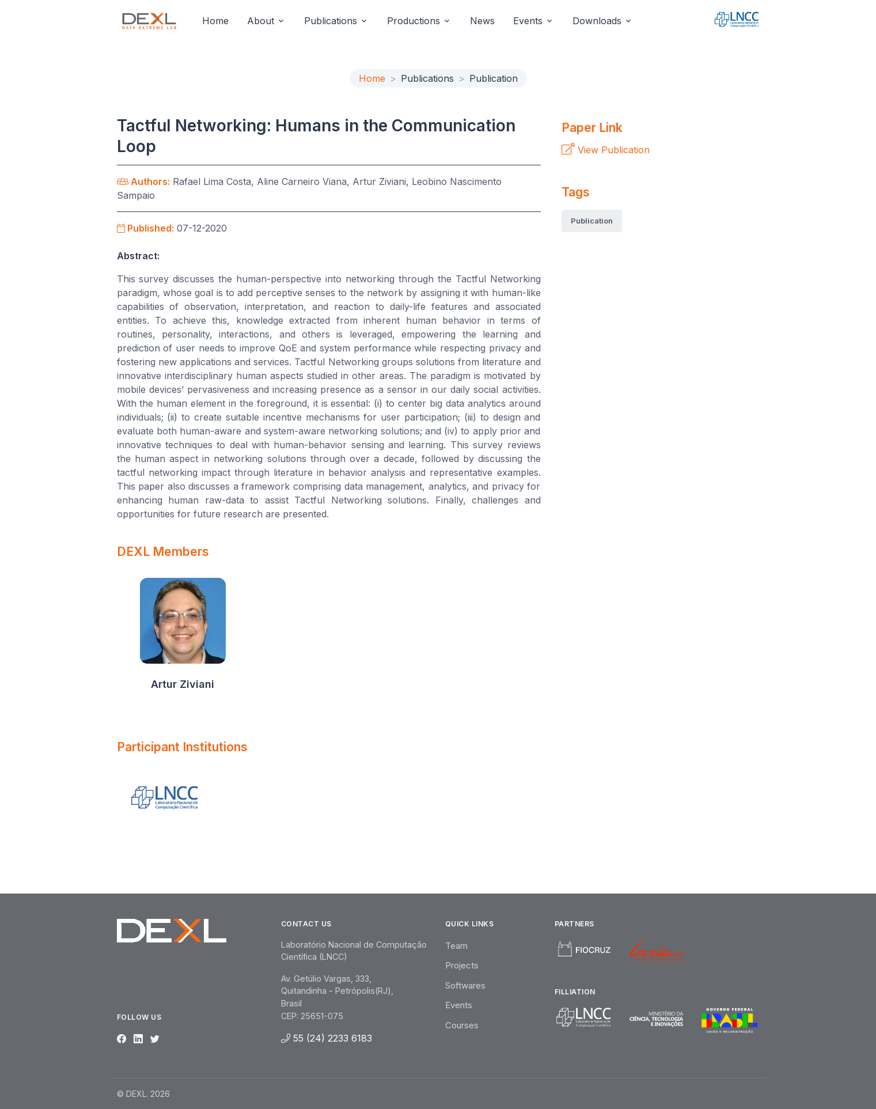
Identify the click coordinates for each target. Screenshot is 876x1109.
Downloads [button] (596, 21)
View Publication (606, 150)
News (482, 21)
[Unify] (149, 21)
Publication (592, 220)
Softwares (465, 985)
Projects (462, 965)
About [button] (260, 21)
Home (215, 21)
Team (456, 945)
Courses (462, 1025)
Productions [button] (413, 21)
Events (458, 1005)
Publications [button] (330, 21)
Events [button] (528, 21)
